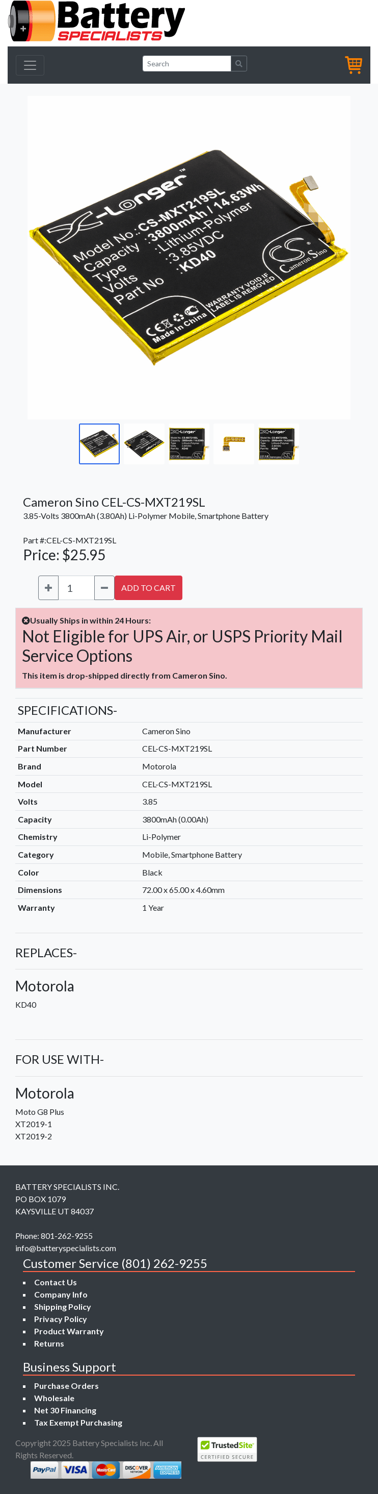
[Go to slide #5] (278, 444)
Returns (49, 1343)
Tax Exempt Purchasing (78, 1422)
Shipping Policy (62, 1306)
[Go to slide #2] (144, 444)
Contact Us (55, 1282)
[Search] (187, 63)
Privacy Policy (60, 1319)
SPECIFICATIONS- (67, 710)
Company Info (61, 1294)
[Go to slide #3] (189, 444)
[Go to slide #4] (233, 444)
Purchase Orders (66, 1385)
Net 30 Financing (65, 1410)
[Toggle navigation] (30, 65)
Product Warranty (69, 1331)
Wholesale (54, 1398)
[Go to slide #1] (99, 444)
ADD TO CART (148, 587)
